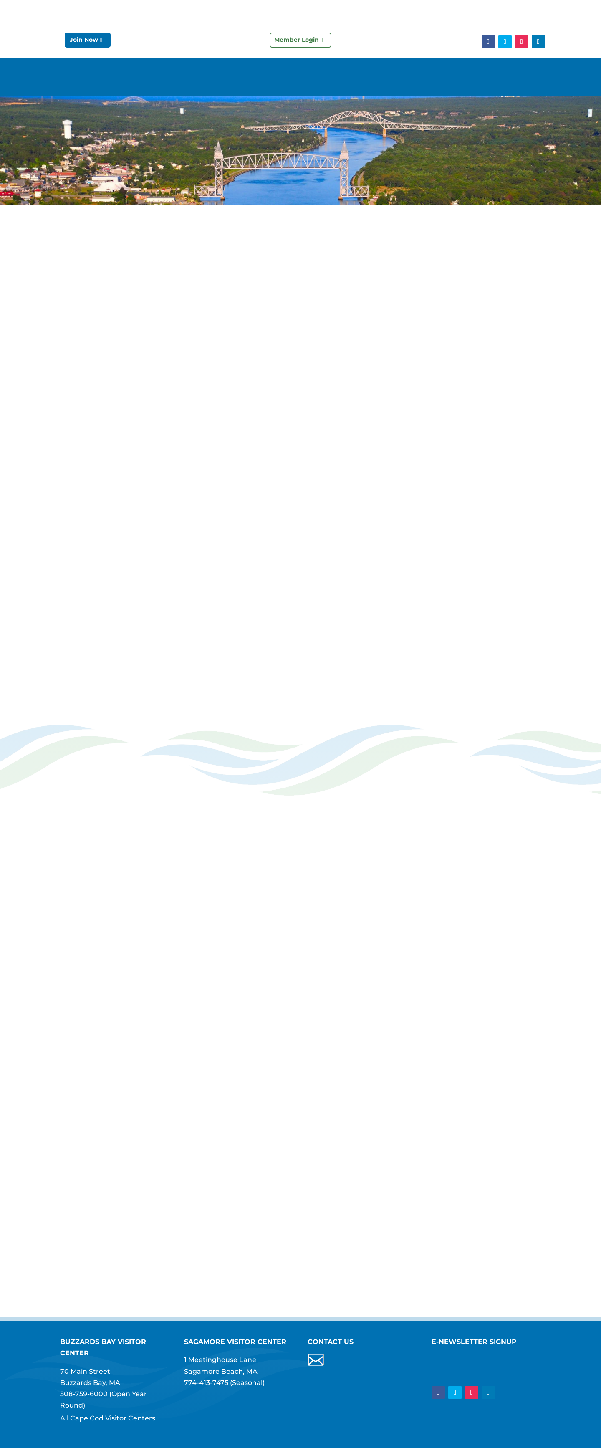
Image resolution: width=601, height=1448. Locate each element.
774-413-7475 (206, 1383)
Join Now (84, 39)
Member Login (296, 39)
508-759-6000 (84, 1394)
